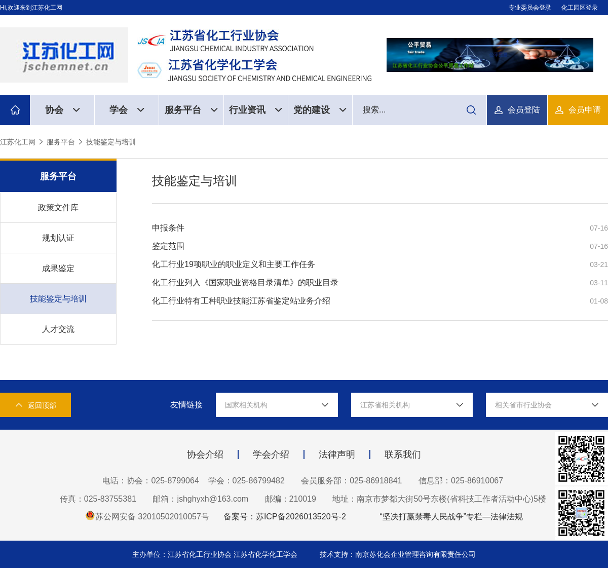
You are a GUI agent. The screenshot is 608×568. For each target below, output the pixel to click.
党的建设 (320, 110)
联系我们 (403, 454)
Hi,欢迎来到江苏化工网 (31, 7)
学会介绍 (271, 454)
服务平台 (191, 110)
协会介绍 (205, 454)
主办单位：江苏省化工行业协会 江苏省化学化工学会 (215, 554)
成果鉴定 (58, 268)
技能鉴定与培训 (111, 142)
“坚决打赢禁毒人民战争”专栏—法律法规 (451, 516)
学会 (126, 110)
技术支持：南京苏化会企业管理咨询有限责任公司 (398, 554)
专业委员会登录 (530, 7)
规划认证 (58, 238)
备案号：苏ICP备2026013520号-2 (284, 516)
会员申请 (584, 109)
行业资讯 (255, 110)
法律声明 (337, 454)
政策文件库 (58, 207)
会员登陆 (524, 109)
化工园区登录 (579, 7)
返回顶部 (35, 405)
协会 (62, 110)
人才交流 (58, 329)
